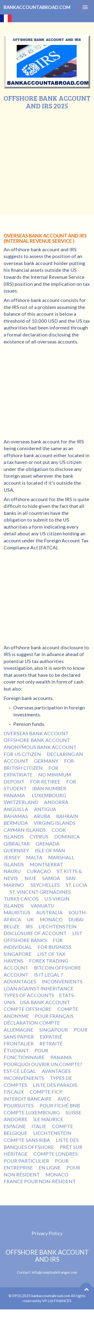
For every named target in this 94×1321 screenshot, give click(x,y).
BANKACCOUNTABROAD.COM (37, 7)
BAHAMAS (16, 816)
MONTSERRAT (46, 864)
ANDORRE (15, 1119)
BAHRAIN (67, 816)
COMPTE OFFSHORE (28, 1009)
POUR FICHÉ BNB (60, 1105)
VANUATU (43, 906)
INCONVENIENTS (62, 981)
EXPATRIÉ (51, 1037)
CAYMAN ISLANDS (25, 830)
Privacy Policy (47, 1233)
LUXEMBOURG (49, 795)
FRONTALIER (19, 1043)
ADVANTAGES (20, 981)
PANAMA (15, 795)
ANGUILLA (16, 809)
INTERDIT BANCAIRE (28, 1099)
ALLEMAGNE (19, 1030)
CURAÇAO (39, 871)
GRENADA (48, 843)
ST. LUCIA (76, 885)
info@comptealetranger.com (54, 1272)
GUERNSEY (16, 850)
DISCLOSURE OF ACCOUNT (35, 933)
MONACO (51, 919)
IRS (29, 926)
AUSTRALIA (49, 912)
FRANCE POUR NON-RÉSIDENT (40, 1181)
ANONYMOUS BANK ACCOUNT (40, 747)
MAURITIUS (17, 912)
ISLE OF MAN (50, 850)
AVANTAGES (56, 1071)
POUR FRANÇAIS (54, 1016)
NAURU (12, 871)
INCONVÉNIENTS (24, 1078)
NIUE (30, 878)
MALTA (34, 857)
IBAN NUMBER (49, 788)
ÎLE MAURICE (48, 1119)
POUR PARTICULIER (26, 1161)
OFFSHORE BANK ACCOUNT (37, 740)
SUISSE (73, 1112)
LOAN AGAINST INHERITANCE (39, 988)
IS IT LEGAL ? (48, 975)
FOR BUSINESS (54, 947)
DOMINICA (67, 836)
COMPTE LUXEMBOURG (32, 1112)
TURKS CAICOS (21, 899)
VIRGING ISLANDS (54, 823)
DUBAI (76, 919)
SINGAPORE (18, 954)
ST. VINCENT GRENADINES (40, 892)
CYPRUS (39, 836)
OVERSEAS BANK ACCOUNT (36, 733)
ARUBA (42, 816)
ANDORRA (56, 802)
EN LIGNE (50, 1167)
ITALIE (39, 1126)
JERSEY (12, 857)
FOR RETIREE (45, 781)
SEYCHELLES (45, 885)
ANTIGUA (45, 809)
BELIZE (12, 926)
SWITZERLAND (21, 802)
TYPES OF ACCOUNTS (29, 995)
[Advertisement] (45, 157)
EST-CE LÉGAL (20, 1071)
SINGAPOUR (53, 1030)
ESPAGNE (15, 1126)
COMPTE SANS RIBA (27, 1140)
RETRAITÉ (51, 1043)
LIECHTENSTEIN (58, 926)
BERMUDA (16, 823)
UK (30, 919)
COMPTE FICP (46, 1092)
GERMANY (46, 761)
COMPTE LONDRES (56, 1154)
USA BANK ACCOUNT (45, 1002)
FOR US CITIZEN (22, 754)
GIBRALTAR (17, 843)
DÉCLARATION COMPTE (32, 1023)
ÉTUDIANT (16, 1050)
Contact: (47, 1261)
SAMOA (51, 878)
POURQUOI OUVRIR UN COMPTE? (43, 1064)
